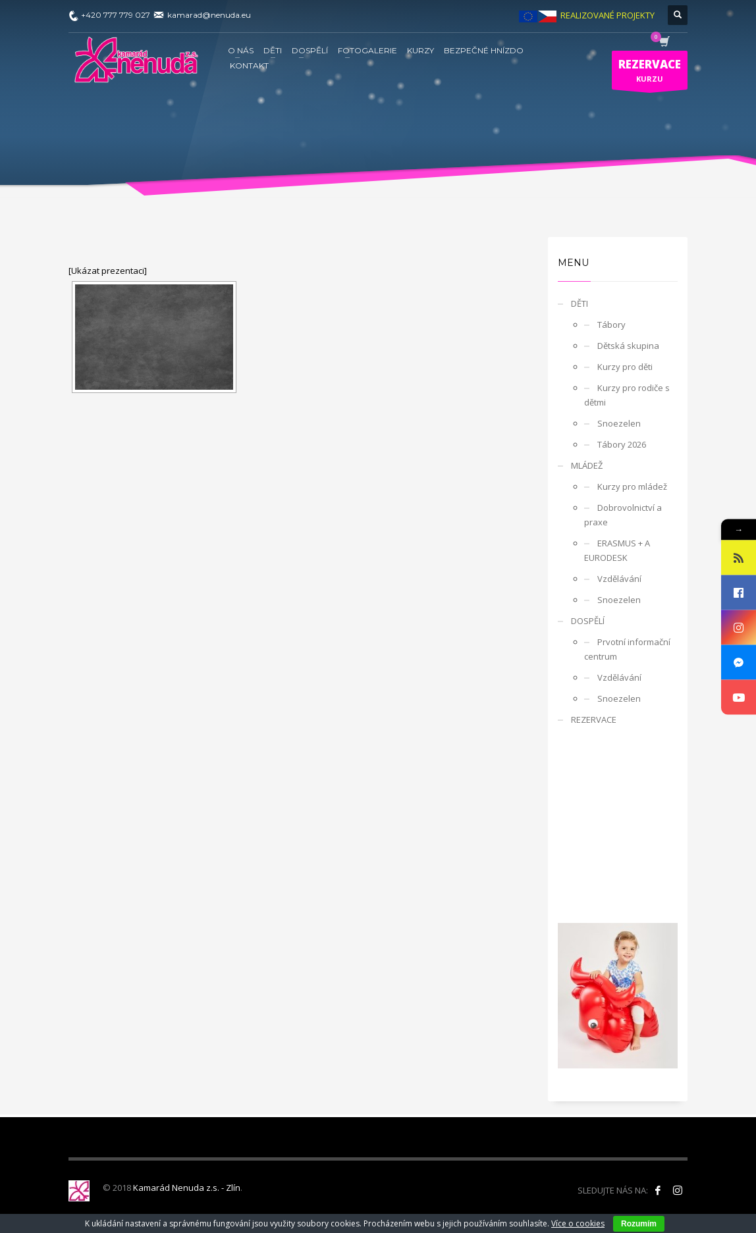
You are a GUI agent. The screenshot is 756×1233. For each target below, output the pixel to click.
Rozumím (639, 1223)
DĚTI (579, 303)
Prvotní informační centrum (627, 649)
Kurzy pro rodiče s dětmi (627, 395)
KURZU (650, 73)
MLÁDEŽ (587, 465)
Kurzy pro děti (625, 367)
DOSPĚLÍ (588, 621)
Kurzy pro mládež (632, 486)
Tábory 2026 (621, 444)
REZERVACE (593, 719)
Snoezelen (619, 423)
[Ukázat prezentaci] (107, 270)
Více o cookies (578, 1223)
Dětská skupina (628, 346)
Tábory (611, 324)
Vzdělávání (619, 579)
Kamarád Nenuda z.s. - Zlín (186, 1188)
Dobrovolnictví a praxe (623, 515)
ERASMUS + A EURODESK (617, 550)
